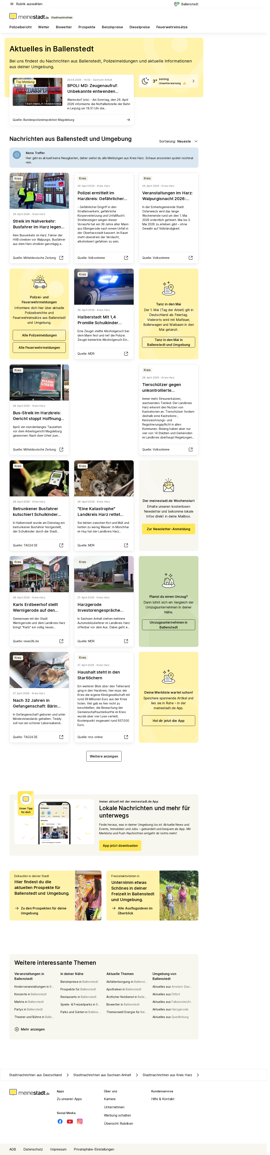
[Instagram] (79, 1121)
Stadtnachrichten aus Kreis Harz (163, 1074)
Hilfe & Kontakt (163, 1099)
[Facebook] (60, 1121)
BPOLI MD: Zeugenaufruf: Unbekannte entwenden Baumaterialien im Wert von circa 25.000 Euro (94, 94)
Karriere (110, 1099)
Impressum (58, 1149)
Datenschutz (33, 1149)
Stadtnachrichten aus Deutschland (35, 1075)
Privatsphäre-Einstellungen (94, 1149)
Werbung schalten (117, 1115)
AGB (12, 1149)
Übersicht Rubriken (118, 1123)
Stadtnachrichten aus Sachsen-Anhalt (98, 1074)
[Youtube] (70, 1121)
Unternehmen (114, 1107)
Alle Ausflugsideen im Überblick (132, 910)
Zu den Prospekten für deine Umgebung (40, 910)
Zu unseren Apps (69, 1099)
